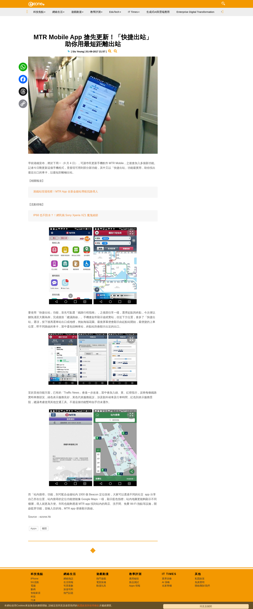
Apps (34, 528)
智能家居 (35, 593)
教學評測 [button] (96, 11)
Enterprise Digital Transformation (195, 11)
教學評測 (135, 574)
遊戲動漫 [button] (77, 11)
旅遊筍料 (68, 589)
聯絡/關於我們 (202, 585)
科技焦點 (37, 574)
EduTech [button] (115, 11)
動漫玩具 (101, 585)
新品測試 (134, 582)
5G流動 (35, 582)
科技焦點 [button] (39, 11)
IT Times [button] (134, 11)
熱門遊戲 (101, 578)
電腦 (33, 585)
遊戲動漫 (102, 574)
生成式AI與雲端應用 (158, 11)
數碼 (33, 589)
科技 (33, 596)
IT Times (169, 574)
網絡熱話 (68, 578)
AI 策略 (166, 582)
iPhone (35, 578)
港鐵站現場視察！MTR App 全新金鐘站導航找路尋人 (65, 191)
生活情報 (68, 582)
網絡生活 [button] (58, 11)
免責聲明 (199, 582)
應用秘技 (134, 578)
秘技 (44, 528)
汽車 (33, 600)
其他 (198, 574)
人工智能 (35, 603)
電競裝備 (101, 582)
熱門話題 (68, 593)
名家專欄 (167, 585)
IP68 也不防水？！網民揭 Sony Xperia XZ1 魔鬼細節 (65, 215)
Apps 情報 (134, 585)
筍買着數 (68, 585)
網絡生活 (70, 574)
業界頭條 (167, 578)
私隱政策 (199, 578)
